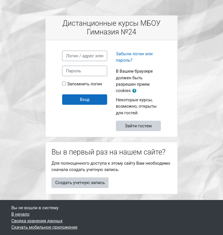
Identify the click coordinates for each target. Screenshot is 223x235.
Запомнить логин (84, 84)
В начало (20, 214)
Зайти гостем (138, 125)
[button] (135, 90)
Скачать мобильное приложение (44, 227)
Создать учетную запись (80, 182)
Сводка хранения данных (36, 220)
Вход (84, 99)
